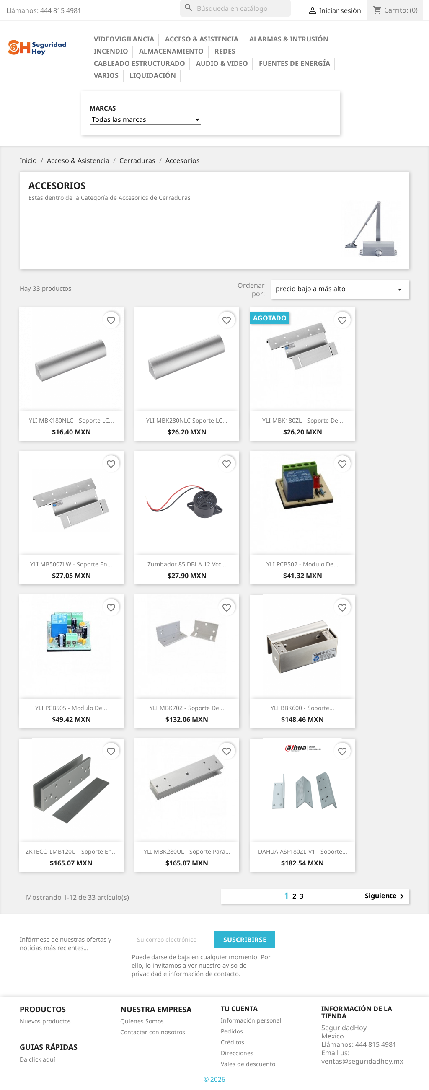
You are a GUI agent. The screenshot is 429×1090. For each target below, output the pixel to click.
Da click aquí (37, 1059)
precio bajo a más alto (340, 289)
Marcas (103, 108)
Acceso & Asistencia (201, 39)
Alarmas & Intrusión (288, 39)
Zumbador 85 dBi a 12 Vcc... (186, 564)
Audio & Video (222, 63)
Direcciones (237, 1053)
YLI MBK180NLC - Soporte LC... (71, 420)
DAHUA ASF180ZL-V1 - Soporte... (302, 851)
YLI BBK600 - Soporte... (302, 708)
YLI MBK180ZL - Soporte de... (302, 420)
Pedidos (232, 1031)
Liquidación (152, 75)
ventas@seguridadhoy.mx (362, 1061)
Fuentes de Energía (294, 63)
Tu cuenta (239, 1008)
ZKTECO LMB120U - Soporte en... (71, 851)
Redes (224, 51)
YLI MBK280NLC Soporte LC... (186, 420)
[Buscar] (235, 8)
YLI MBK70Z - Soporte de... (187, 708)
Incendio (111, 51)
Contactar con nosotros (152, 1032)
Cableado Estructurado (139, 63)
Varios (106, 75)
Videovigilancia (124, 39)
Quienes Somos (142, 1021)
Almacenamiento (171, 51)
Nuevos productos (45, 1021)
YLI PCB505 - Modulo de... (71, 708)
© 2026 (214, 1079)
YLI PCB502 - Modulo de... (302, 564)
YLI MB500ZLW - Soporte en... (71, 564)
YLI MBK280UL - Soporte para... (187, 851)
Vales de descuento (248, 1064)
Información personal (251, 1020)
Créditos (232, 1042)
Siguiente (386, 896)
